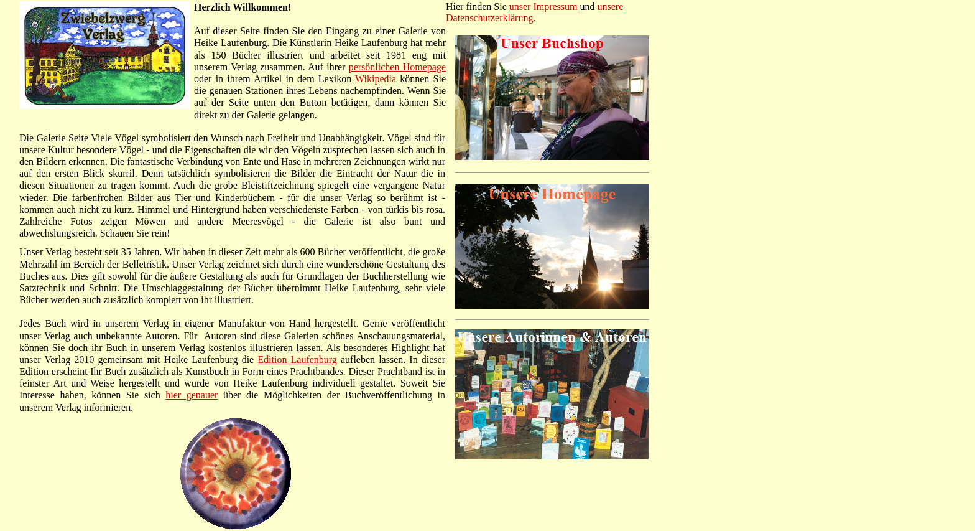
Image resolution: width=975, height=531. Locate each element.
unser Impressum (544, 6)
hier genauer (191, 395)
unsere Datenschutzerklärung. (534, 12)
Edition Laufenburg (297, 359)
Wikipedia (375, 78)
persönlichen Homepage (397, 67)
